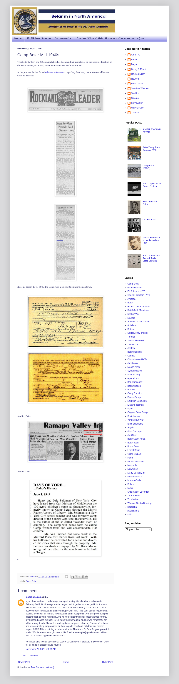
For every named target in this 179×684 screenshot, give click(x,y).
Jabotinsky (133, 363)
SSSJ (130, 488)
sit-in (130, 514)
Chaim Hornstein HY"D (139, 295)
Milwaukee (133, 469)
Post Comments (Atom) (42, 667)
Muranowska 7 (135, 476)
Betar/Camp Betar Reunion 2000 (151, 148)
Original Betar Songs (138, 412)
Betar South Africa (136, 439)
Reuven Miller (138, 74)
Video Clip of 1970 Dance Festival (152, 185)
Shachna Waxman (140, 88)
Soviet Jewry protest (138, 333)
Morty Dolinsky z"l (136, 473)
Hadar (131, 457)
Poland (131, 484)
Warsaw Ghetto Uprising (140, 503)
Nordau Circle (134, 480)
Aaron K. (135, 54)
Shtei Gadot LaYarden (138, 492)
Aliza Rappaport (135, 431)
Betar (130, 302)
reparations (133, 378)
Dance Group (134, 397)
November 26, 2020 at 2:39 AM (41, 649)
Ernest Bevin (134, 450)
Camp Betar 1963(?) (148, 167)
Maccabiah (133, 465)
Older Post (107, 662)
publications (133, 510)
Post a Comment (30, 655)
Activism (132, 325)
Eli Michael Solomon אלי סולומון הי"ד (49, 38)
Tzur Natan (133, 499)
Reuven (135, 79)
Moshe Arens (134, 367)
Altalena (131, 348)
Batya (134, 59)
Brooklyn (132, 389)
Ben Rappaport (135, 382)
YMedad (135, 112)
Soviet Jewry (134, 416)
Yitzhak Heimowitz (137, 340)
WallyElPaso (137, 107)
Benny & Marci (138, 69)
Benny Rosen (134, 386)
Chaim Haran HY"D (137, 359)
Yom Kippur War (135, 420)
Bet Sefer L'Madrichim (138, 310)
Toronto (131, 337)
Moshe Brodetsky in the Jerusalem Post (151, 240)
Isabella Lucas (33, 597)
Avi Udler (132, 435)
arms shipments (135, 423)
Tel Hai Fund (134, 495)
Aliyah (131, 427)
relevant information (55, 72)
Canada (131, 355)
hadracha (132, 507)
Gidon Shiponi (134, 454)
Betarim (131, 329)
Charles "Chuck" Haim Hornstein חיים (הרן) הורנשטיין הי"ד (111, 38)
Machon (131, 318)
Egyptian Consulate (137, 401)
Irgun (130, 408)
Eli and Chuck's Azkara (139, 306)
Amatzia (131, 299)
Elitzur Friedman (136, 405)
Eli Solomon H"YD (136, 291)
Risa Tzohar (137, 83)
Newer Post (24, 662)
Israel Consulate (136, 461)
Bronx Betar (133, 446)
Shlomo (135, 98)
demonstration (135, 287)
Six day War (133, 314)
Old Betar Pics (150, 219)
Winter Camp (134, 374)
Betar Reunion (135, 352)
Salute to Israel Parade (139, 321)
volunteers (133, 344)
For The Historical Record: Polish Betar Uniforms (151, 258)
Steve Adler (137, 103)
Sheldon (135, 93)
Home (18, 38)
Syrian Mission (135, 370)
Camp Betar (31, 581)
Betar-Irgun (133, 442)
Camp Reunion (135, 393)
